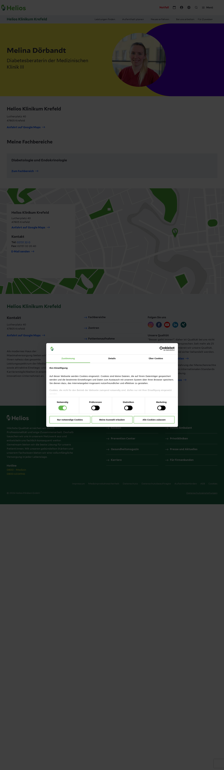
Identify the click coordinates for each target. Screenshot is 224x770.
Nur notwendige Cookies (70, 419)
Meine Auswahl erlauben (112, 419)
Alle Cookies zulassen (154, 419)
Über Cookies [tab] (156, 358)
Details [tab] (112, 358)
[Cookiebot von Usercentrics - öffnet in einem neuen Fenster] (162, 349)
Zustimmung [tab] (68, 358)
